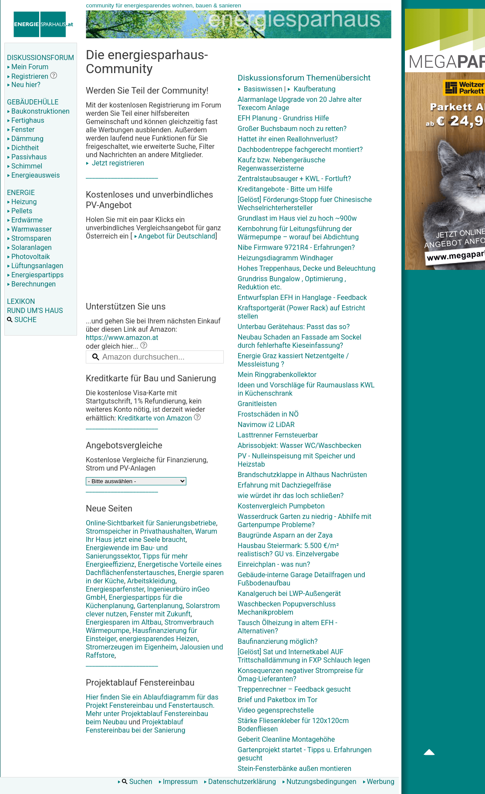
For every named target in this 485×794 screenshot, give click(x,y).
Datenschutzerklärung (240, 781)
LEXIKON (21, 301)
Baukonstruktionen (38, 111)
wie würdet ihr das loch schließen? (291, 495)
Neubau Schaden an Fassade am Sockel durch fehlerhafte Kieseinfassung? (299, 341)
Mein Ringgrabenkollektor (277, 374)
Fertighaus (25, 120)
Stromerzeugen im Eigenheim (131, 647)
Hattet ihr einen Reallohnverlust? (288, 139)
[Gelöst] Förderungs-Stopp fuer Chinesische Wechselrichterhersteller (305, 203)
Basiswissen (260, 89)
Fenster (20, 129)
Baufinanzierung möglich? (278, 641)
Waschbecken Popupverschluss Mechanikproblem (287, 608)
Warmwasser (29, 229)
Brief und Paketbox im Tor (277, 700)
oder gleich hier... (116, 346)
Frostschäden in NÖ (268, 414)
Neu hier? (23, 85)
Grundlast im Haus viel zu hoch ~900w (297, 218)
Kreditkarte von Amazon (155, 418)
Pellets (19, 211)
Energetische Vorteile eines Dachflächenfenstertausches (154, 568)
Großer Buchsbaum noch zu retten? (292, 128)
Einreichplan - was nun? (274, 564)
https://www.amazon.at (122, 337)
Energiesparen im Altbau (124, 622)
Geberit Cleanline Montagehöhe (286, 739)
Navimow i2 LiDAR (266, 425)
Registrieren (27, 76)
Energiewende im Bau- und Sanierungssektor (127, 552)
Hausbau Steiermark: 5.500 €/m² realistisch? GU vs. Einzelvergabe (288, 550)
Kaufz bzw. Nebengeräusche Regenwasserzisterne (281, 164)
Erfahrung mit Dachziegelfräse (284, 485)
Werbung (378, 781)
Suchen (135, 781)
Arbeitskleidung (151, 581)
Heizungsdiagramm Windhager (285, 258)
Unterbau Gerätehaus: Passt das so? (294, 327)
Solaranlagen (29, 247)
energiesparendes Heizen (158, 639)
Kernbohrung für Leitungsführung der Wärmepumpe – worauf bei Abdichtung (298, 233)
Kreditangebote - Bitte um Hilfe (285, 189)
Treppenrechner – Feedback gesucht (294, 689)
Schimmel (24, 166)
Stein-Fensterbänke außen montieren (294, 768)
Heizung (22, 202)
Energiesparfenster (115, 589)
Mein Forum (27, 67)
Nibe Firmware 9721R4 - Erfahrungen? (296, 247)
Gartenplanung (159, 606)
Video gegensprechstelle (276, 710)
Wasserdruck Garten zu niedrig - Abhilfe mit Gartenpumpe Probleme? (304, 520)
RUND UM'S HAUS (35, 310)
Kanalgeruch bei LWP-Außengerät (289, 593)
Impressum (178, 781)
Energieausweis (33, 175)
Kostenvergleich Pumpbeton (281, 506)
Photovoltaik (28, 256)
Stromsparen (29, 238)
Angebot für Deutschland (174, 236)
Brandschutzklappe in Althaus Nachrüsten (302, 475)
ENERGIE (21, 192)
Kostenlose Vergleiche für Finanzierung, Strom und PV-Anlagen (147, 464)
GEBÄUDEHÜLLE (32, 102)
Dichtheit (23, 148)
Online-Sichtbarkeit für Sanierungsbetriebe (151, 523)
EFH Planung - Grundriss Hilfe (283, 118)
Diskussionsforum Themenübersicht (304, 78)
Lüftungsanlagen (35, 266)
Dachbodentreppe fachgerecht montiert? (300, 149)
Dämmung (25, 139)
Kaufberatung (311, 89)
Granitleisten (257, 404)
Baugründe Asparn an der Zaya (285, 535)
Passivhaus (27, 157)
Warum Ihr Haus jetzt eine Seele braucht (151, 535)
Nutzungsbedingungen (319, 781)
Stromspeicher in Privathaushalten (139, 531)
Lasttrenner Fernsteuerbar (278, 435)
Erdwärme (25, 220)
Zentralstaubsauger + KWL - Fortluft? (294, 179)
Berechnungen (31, 284)
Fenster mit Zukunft (160, 614)
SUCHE (22, 320)
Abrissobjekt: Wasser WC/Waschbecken (299, 445)
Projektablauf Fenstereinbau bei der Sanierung (135, 726)
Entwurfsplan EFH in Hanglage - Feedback (302, 297)
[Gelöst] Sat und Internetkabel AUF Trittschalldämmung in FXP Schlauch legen (304, 656)
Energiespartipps (35, 275)
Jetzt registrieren (115, 163)
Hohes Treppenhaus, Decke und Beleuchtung (307, 268)
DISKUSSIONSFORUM (40, 58)
